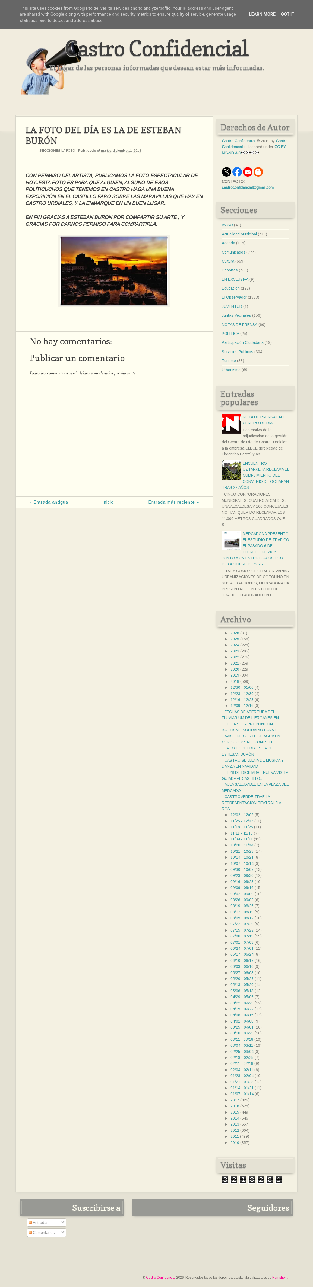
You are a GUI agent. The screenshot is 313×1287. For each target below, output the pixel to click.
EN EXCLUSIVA (235, 279)
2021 (234, 663)
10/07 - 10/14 (242, 863)
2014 (234, 1118)
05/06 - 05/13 (242, 991)
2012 (234, 1130)
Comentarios (42, 1232)
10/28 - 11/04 (241, 845)
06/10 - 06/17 (242, 960)
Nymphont (279, 1277)
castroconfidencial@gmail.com (248, 187)
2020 (234, 669)
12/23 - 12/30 (242, 693)
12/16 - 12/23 (242, 699)
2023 (234, 651)
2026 (234, 633)
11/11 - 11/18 (241, 833)
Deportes (230, 270)
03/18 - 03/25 (242, 1033)
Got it (287, 14)
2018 (234, 681)
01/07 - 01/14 (242, 1094)
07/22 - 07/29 (242, 924)
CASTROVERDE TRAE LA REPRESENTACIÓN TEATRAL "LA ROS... (251, 802)
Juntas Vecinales (236, 315)
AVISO (227, 225)
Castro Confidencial (156, 48)
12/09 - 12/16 (242, 705)
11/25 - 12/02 (241, 821)
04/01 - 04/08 (242, 1021)
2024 (234, 645)
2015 (234, 1112)
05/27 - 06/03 (242, 973)
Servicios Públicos (237, 352)
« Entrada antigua (48, 502)
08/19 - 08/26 (242, 906)
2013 (234, 1124)
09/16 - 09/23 (242, 881)
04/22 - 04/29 (242, 1003)
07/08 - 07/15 (242, 936)
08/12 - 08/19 (242, 912)
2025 (234, 639)
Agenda (228, 243)
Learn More (262, 14)
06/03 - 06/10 (242, 966)
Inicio (108, 502)
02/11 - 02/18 (241, 1063)
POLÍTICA (230, 333)
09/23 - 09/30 (242, 875)
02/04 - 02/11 (241, 1070)
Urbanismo (231, 370)
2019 (234, 675)
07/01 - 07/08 (242, 942)
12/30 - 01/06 (242, 687)
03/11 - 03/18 (241, 1039)
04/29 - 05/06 (242, 997)
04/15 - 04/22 (242, 1009)
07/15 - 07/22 (242, 930)
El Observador (234, 297)
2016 (234, 1106)
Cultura (228, 261)
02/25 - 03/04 (242, 1051)
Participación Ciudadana (243, 342)
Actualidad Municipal (239, 234)
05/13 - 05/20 (242, 984)
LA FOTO (68, 151)
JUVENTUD (232, 306)
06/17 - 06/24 (242, 954)
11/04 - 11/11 (241, 839)
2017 (234, 1100)
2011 (234, 1136)
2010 (234, 1142)
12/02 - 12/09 (242, 815)
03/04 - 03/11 (241, 1045)
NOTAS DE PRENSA (239, 324)
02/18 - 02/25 (242, 1057)
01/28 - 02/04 (242, 1075)
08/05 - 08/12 (242, 918)
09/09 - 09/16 (242, 887)
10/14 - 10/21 (242, 857)
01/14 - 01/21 (242, 1088)
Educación (231, 288)
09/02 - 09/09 (242, 894)
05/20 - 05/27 (242, 978)
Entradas (39, 1222)
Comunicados (233, 252)
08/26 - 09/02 (242, 900)
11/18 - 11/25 (241, 827)
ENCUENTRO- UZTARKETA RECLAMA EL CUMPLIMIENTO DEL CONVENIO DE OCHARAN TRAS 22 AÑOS (255, 475)
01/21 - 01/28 (242, 1082)
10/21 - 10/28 (242, 851)
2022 (234, 657)
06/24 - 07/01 (242, 948)
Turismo (229, 360)
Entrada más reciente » (173, 502)
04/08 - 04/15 (242, 1015)
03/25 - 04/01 (242, 1027)
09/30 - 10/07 (242, 869)
